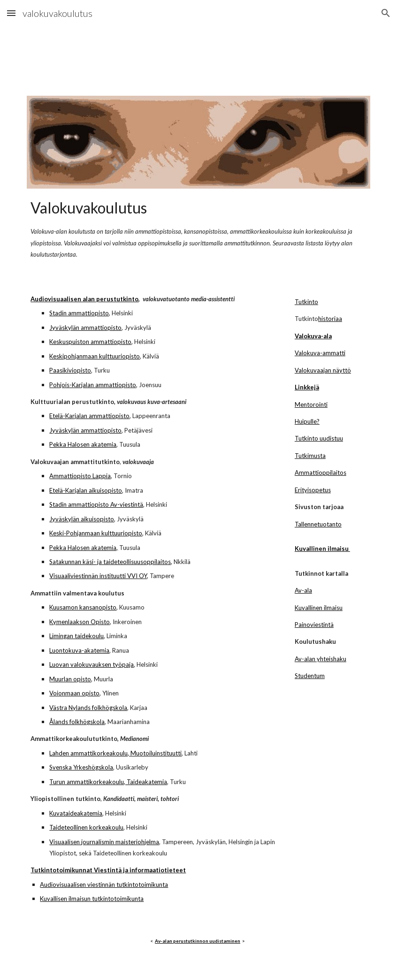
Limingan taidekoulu (76, 636)
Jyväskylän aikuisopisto (81, 519)
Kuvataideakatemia (75, 813)
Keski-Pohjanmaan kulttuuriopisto (95, 533)
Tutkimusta (310, 455)
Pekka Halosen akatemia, (83, 547)
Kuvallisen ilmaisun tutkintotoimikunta (92, 898)
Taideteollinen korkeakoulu (86, 827)
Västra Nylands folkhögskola (88, 707)
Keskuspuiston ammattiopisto (90, 341)
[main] (198, 228)
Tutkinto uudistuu (319, 438)
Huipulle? (307, 421)
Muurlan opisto (70, 679)
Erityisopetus (313, 490)
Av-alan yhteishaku (320, 659)
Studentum (310, 675)
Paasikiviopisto (70, 370)
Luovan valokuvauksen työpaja (91, 664)
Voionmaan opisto (74, 693)
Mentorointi (311, 404)
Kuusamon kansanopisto (82, 607)
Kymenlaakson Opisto (79, 621)
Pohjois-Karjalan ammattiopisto (92, 385)
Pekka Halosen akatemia (82, 444)
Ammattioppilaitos (320, 472)
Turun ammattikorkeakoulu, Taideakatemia (108, 782)
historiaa (330, 318)
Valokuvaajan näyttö (323, 370)
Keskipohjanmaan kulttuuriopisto (94, 356)
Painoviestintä (314, 624)
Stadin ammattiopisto (79, 313)
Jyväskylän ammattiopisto (85, 327)
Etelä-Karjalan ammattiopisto (89, 415)
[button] (11, 13)
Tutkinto (306, 301)
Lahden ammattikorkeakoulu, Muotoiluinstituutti (115, 753)
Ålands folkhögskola (77, 721)
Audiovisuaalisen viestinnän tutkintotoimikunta (104, 884)
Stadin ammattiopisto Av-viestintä (96, 504)
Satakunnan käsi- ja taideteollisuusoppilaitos (110, 561)
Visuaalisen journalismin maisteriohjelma (104, 842)
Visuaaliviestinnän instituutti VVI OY (98, 576)
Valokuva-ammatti (320, 353)
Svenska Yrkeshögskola (81, 767)
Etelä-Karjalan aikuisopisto (85, 490)
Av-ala (303, 590)
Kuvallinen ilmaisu (319, 607)
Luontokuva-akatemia (79, 650)
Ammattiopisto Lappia (80, 476)
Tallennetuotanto (318, 524)
